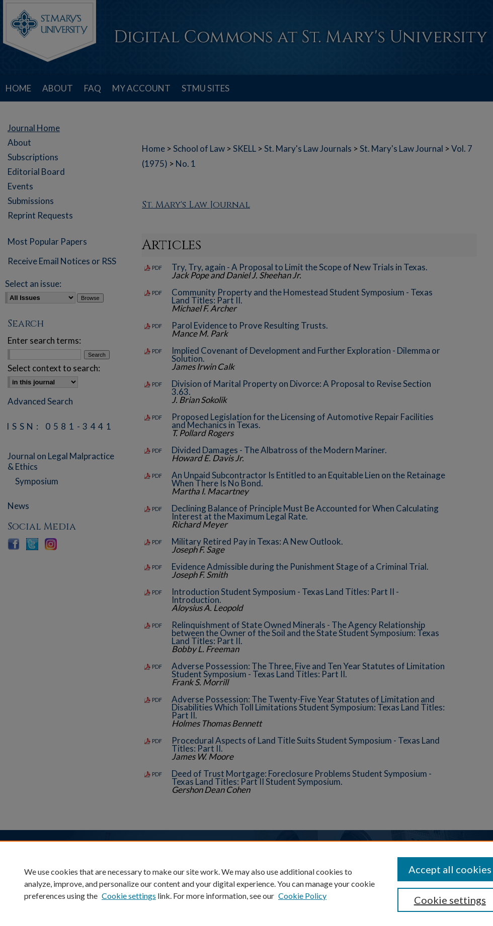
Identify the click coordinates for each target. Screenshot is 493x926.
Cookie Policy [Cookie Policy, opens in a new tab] (302, 895)
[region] (246, 883)
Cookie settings (129, 895)
